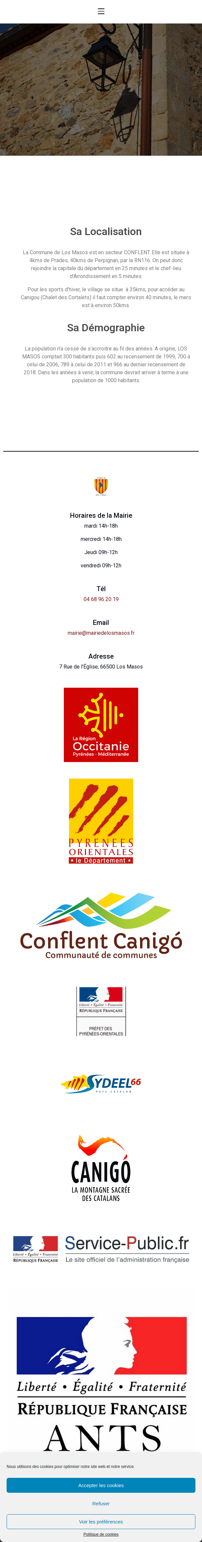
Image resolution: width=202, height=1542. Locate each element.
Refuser (101, 1503)
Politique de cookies (101, 1534)
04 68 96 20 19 (101, 599)
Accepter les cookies (101, 1485)
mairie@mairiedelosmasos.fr (101, 633)
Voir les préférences (101, 1521)
